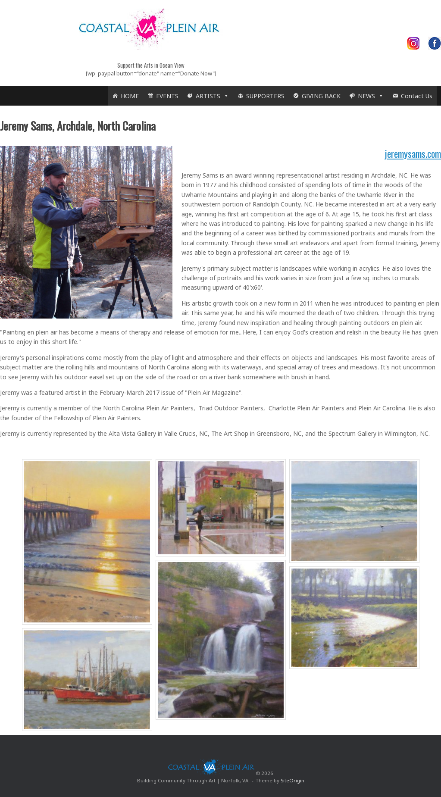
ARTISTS (212, 96)
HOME (130, 96)
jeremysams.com (413, 153)
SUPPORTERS (265, 96)
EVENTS (167, 96)
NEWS (371, 96)
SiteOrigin (292, 780)
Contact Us (416, 96)
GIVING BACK (321, 96)
